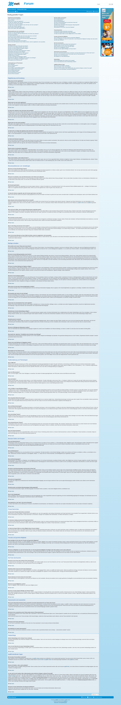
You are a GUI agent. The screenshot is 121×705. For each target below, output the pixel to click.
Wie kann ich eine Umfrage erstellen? (15, 49)
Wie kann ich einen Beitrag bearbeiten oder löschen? (18, 47)
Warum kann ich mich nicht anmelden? (15, 23)
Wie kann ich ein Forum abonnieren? (61, 55)
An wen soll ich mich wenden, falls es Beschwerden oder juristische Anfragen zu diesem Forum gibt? (73, 68)
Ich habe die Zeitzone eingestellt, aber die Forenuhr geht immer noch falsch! (22, 35)
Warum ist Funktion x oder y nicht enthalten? (62, 66)
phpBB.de (90, 202)
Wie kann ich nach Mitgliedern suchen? (61, 47)
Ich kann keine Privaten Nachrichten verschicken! (63, 31)
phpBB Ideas (66, 666)
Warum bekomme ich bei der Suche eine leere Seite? (64, 46)
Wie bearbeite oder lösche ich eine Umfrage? (16, 51)
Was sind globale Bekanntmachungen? (15, 68)
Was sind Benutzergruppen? (59, 21)
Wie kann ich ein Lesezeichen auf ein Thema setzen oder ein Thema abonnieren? (69, 54)
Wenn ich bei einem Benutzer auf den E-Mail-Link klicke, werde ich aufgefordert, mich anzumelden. (26, 41)
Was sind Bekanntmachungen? (14, 70)
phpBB (56, 699)
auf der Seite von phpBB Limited (44, 659)
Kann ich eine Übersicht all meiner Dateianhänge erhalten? (65, 61)
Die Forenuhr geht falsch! (13, 34)
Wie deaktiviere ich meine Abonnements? (62, 56)
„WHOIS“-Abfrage (11, 676)
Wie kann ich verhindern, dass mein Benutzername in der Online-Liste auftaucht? (23, 33)
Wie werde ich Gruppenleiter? (59, 23)
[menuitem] (16, 12)
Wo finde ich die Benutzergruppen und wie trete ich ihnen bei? (65, 22)
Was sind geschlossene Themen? (14, 72)
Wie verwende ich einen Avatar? (14, 39)
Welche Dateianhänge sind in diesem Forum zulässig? (64, 60)
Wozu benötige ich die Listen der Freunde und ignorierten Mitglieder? (67, 37)
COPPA (75, 111)
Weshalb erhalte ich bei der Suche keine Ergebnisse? (64, 45)
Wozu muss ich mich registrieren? (14, 18)
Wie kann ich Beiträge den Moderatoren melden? (17, 56)
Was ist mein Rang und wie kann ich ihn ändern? (17, 40)
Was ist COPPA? (11, 20)
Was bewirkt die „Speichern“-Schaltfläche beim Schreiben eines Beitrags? (22, 57)
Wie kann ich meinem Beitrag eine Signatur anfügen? (18, 48)
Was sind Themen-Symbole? (13, 73)
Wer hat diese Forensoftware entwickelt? (61, 65)
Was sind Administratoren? (59, 18)
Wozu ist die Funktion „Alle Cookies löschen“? (16, 28)
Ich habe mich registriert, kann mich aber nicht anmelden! (19, 22)
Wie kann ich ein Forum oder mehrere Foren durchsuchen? (65, 44)
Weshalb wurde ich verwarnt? (13, 55)
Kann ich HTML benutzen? (13, 65)
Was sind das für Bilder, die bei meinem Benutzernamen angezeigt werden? (22, 38)
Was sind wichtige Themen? (13, 71)
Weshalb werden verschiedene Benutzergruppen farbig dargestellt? (66, 24)
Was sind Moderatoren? (58, 20)
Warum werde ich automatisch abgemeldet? (16, 27)
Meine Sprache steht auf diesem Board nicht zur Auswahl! (19, 37)
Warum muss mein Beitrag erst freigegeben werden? (18, 58)
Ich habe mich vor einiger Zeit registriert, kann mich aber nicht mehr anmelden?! (23, 24)
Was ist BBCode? (11, 64)
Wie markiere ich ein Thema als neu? (15, 60)
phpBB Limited (81, 202)
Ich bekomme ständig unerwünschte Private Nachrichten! (65, 32)
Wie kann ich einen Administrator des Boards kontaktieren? (65, 69)
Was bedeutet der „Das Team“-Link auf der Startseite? (64, 27)
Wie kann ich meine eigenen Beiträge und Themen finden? (65, 48)
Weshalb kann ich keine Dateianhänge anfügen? (17, 54)
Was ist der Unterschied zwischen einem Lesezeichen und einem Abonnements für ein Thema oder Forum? (74, 52)
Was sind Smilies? (11, 66)
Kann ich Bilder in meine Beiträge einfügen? (16, 67)
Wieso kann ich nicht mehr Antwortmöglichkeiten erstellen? (19, 50)
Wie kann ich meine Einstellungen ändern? (16, 32)
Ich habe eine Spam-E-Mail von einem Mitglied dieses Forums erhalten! (67, 33)
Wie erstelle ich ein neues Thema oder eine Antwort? (18, 45)
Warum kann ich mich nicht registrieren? (15, 21)
